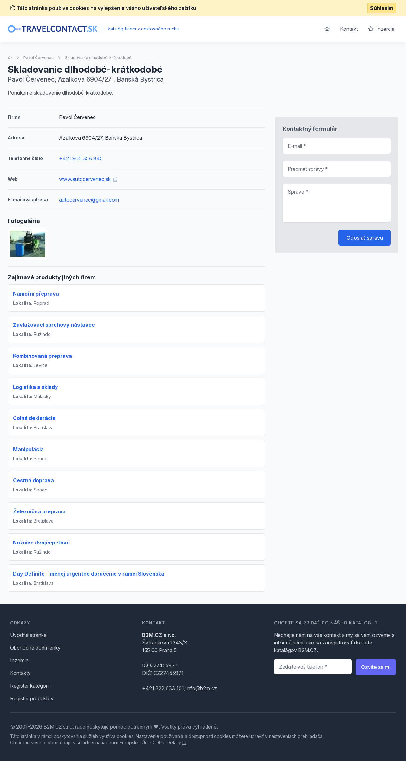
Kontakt (349, 29)
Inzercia (381, 29)
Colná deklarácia (34, 418)
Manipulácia (28, 449)
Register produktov (32, 698)
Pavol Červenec (38, 57)
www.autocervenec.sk (88, 179)
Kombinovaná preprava (42, 356)
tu (184, 742)
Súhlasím (381, 8)
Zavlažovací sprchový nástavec (54, 325)
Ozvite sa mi (375, 667)
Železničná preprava (39, 511)
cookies (125, 736)
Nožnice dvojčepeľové (41, 542)
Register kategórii (29, 686)
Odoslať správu (364, 238)
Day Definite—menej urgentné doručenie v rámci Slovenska (88, 574)
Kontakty (20, 673)
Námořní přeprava (36, 293)
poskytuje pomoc (106, 727)
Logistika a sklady (35, 387)
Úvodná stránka (28, 635)
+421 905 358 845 (81, 158)
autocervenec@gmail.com (89, 200)
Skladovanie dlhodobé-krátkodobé (98, 57)
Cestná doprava (33, 480)
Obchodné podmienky (35, 647)
